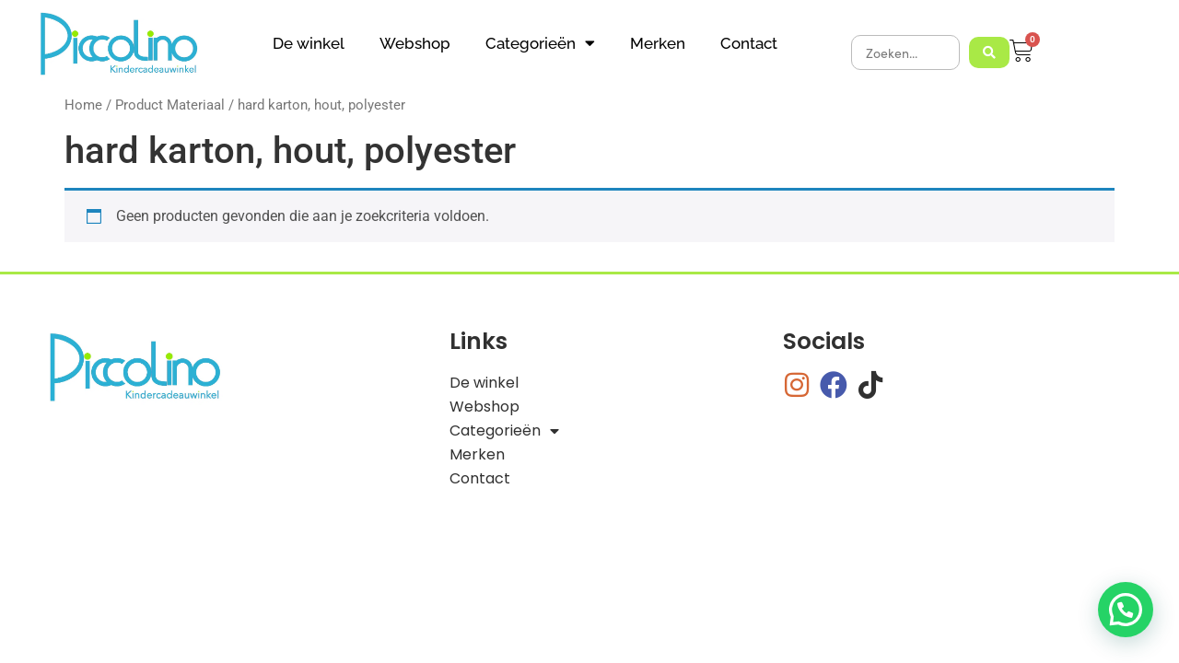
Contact (748, 43)
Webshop (414, 43)
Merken (657, 43)
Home (83, 105)
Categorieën (540, 43)
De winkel (308, 43)
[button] (1125, 609)
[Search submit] (989, 52)
